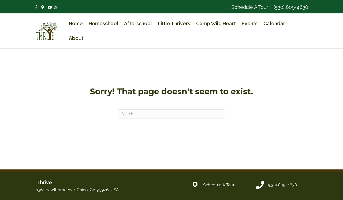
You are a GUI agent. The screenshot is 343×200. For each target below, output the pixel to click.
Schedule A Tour (250, 7)
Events (250, 23)
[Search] (171, 113)
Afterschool (138, 23)
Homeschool (103, 23)
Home (76, 23)
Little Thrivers (174, 23)
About (76, 38)
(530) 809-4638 (290, 7)
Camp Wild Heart (216, 23)
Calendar (274, 23)
